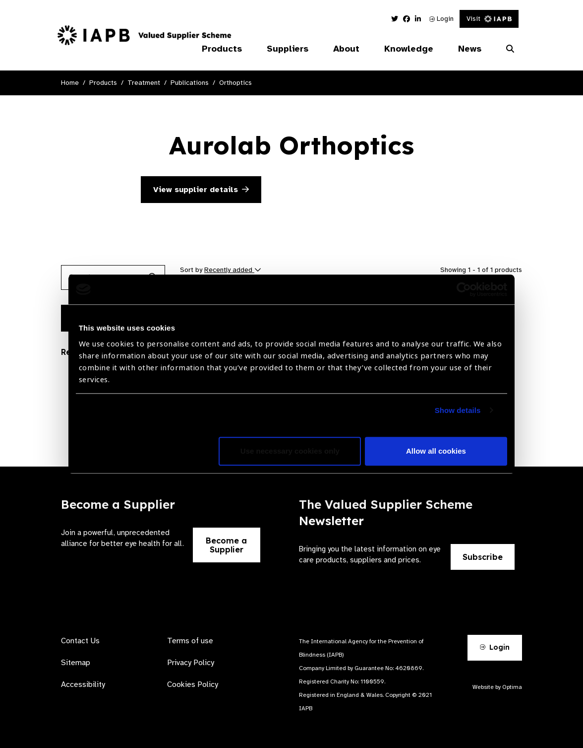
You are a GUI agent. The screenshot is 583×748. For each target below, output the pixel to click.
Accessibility (83, 684)
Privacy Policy (190, 663)
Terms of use (190, 641)
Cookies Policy (192, 684)
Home (70, 82)
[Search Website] (510, 49)
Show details (458, 410)
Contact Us (80, 641)
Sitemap (75, 663)
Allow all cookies (436, 451)
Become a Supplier (226, 545)
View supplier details (201, 190)
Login (441, 18)
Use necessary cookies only (290, 451)
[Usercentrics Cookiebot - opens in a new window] (463, 289)
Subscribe (483, 557)
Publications (190, 82)
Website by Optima (497, 686)
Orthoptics (235, 82)
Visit (489, 18)
